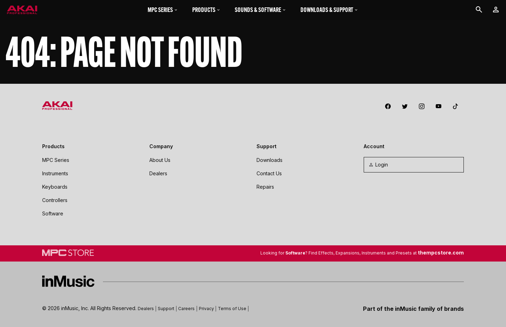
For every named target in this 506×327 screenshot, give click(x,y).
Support (166, 308)
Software (52, 213)
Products (206, 10)
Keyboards (54, 187)
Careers (186, 308)
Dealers (158, 173)
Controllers (54, 200)
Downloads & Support (329, 10)
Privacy (206, 308)
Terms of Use (232, 308)
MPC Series (163, 10)
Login (378, 165)
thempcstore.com (441, 253)
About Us (159, 160)
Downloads (270, 160)
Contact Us (269, 173)
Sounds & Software (260, 10)
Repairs (265, 187)
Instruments (55, 173)
